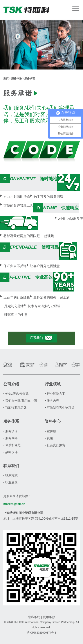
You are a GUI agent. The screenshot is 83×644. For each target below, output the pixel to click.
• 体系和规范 (12, 445)
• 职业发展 (10, 482)
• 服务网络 (10, 438)
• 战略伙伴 (10, 452)
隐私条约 (34, 617)
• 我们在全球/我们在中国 (20, 400)
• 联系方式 (10, 475)
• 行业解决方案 (55, 393)
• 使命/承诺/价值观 (16, 393)
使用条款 (49, 617)
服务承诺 (29, 78)
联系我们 (41, 338)
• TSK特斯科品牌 (15, 407)
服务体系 (16, 78)
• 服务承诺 (10, 431)
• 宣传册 (50, 431)
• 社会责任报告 (55, 445)
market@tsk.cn (14, 504)
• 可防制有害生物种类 (59, 407)
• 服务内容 (52, 400)
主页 (6, 78)
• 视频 (49, 438)
